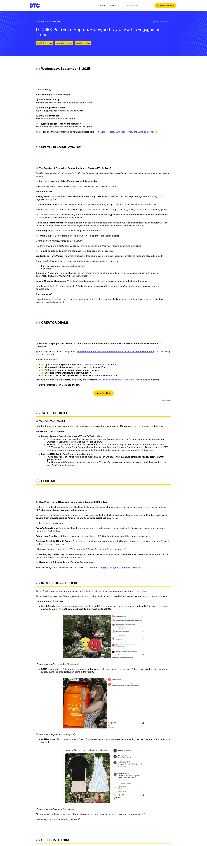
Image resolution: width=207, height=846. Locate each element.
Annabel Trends (124, 131)
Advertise (114, 5)
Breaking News (83, 43)
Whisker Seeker (146, 131)
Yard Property (108, 131)
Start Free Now (103, 393)
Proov (102, 507)
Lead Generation (64, 43)
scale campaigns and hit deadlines (117, 379)
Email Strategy (44, 43)
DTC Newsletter (42, 21)
